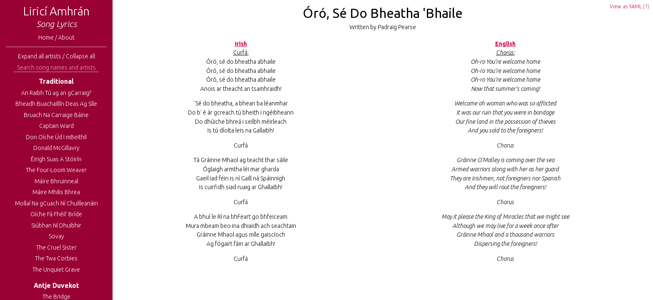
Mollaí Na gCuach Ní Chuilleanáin (56, 203)
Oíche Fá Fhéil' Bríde (56, 214)
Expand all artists (39, 56)
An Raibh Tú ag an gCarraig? (56, 93)
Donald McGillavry (56, 148)
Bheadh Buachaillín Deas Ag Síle (56, 103)
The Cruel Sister (56, 247)
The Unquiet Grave (56, 269)
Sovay (56, 236)
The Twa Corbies (56, 258)
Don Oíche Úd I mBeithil (56, 137)
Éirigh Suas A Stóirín (56, 159)
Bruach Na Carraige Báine (56, 115)
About (66, 37)
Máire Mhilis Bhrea (56, 192)
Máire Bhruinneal (56, 181)
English (505, 43)
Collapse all (80, 56)
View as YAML (626, 6)
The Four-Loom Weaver (56, 170)
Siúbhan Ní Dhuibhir (56, 225)
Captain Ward (56, 125)
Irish (241, 43)
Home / (48, 37)
